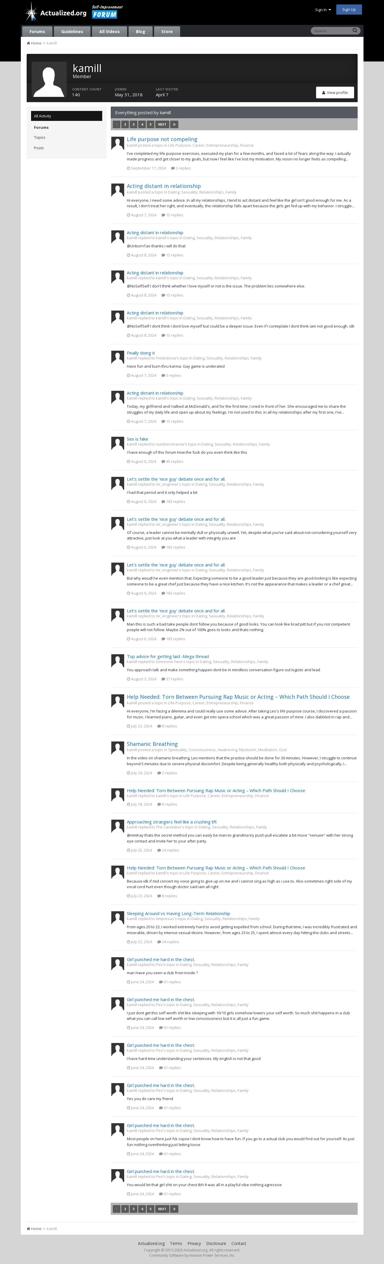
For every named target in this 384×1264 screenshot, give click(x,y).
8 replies (167, 726)
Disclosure (216, 1243)
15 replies (172, 214)
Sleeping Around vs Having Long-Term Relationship (178, 913)
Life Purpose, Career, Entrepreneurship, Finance (211, 145)
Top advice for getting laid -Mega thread (168, 656)
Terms (176, 1243)
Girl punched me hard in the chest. (161, 959)
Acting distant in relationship (164, 185)
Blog (140, 31)
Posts (39, 147)
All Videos (109, 31)
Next (162, 124)
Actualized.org (151, 1243)
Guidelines (72, 31)
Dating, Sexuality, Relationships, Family (202, 192)
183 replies (173, 501)
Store (167, 31)
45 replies (172, 461)
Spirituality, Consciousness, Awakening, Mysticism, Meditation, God (227, 749)
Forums (37, 31)
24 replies (168, 850)
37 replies (172, 678)
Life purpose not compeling (162, 139)
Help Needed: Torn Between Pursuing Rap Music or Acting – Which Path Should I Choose (238, 696)
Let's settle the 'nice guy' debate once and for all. (176, 479)
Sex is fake (137, 439)
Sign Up (349, 9)
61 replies (170, 981)
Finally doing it (141, 353)
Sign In (323, 9)
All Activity (42, 116)
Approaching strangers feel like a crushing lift (172, 822)
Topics (39, 137)
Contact (238, 1243)
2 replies (167, 772)
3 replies (181, 168)
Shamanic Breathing (152, 743)
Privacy (194, 1243)
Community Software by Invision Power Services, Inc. (192, 1255)
